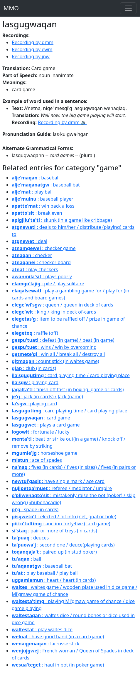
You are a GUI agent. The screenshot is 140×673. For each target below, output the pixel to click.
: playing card (35, 382)
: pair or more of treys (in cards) (54, 530)
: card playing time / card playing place (71, 375)
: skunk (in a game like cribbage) (62, 220)
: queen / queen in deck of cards (62, 304)
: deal (29, 241)
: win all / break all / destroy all (58, 354)
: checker (32, 255)
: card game (41, 417)
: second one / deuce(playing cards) (63, 545)
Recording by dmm (32, 42)
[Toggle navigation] (128, 8)
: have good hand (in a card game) (58, 636)
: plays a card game (46, 425)
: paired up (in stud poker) (54, 552)
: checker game (44, 248)
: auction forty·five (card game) (61, 523)
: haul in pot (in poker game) (58, 665)
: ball (26, 559)
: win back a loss (43, 206)
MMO (11, 8)
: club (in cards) (34, 368)
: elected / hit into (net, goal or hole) (64, 516)
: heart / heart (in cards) (54, 580)
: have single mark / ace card (58, 481)
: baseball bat (46, 184)
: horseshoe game (44, 453)
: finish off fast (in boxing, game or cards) (68, 389)
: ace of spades (37, 460)
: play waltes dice (42, 629)
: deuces (30, 537)
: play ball (32, 192)
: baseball (36, 177)
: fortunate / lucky (40, 432)
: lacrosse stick (45, 643)
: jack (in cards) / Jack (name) (47, 396)
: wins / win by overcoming (54, 347)
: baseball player (42, 199)
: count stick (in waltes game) (55, 361)
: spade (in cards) (35, 509)
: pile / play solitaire (48, 283)
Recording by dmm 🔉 (62, 122)
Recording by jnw (31, 56)
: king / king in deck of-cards (54, 312)
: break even (37, 213)
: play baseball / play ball (45, 573)
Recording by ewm (32, 49)
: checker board (41, 262)
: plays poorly (42, 276)
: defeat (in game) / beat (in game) (63, 340)
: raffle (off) (35, 333)
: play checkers (35, 269)
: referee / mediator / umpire (62, 488)
